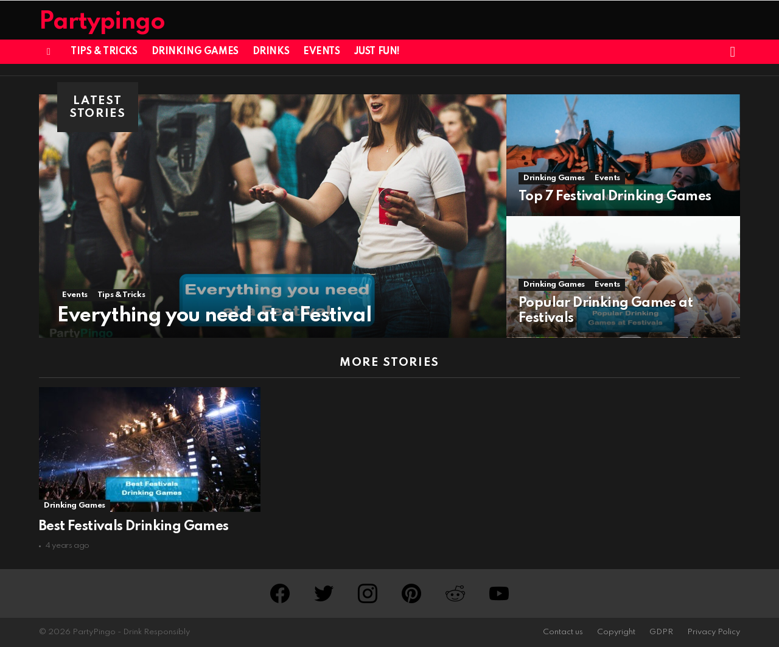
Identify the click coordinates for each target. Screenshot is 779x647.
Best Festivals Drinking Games (134, 526)
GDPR (661, 632)
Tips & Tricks (104, 52)
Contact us (563, 632)
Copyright (616, 632)
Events (321, 52)
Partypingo (102, 22)
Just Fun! (377, 52)
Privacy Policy (713, 632)
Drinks (271, 52)
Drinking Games (195, 52)
